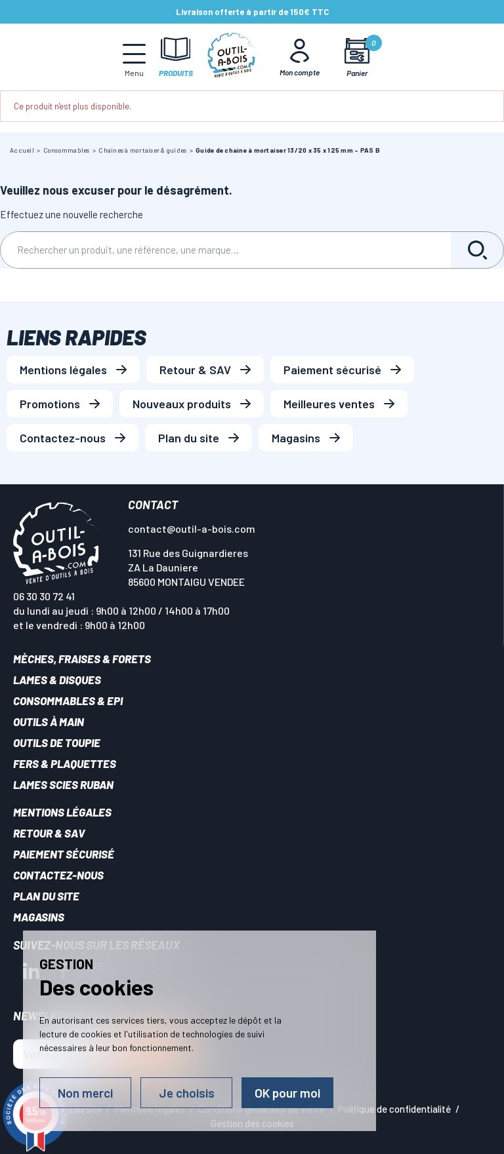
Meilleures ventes (329, 403)
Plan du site (188, 438)
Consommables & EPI (68, 700)
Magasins (296, 438)
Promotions (50, 403)
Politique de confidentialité (394, 1109)
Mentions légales (63, 369)
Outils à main (48, 721)
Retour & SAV (195, 369)
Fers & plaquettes (64, 763)
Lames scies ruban (63, 784)
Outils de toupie (56, 742)
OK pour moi (287, 1092)
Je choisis (187, 1092)
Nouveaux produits (182, 403)
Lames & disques (57, 679)
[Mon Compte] (300, 57)
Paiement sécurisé (332, 369)
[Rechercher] (226, 250)
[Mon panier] (357, 57)
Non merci (85, 1092)
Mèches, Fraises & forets (82, 658)
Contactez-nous (63, 438)
